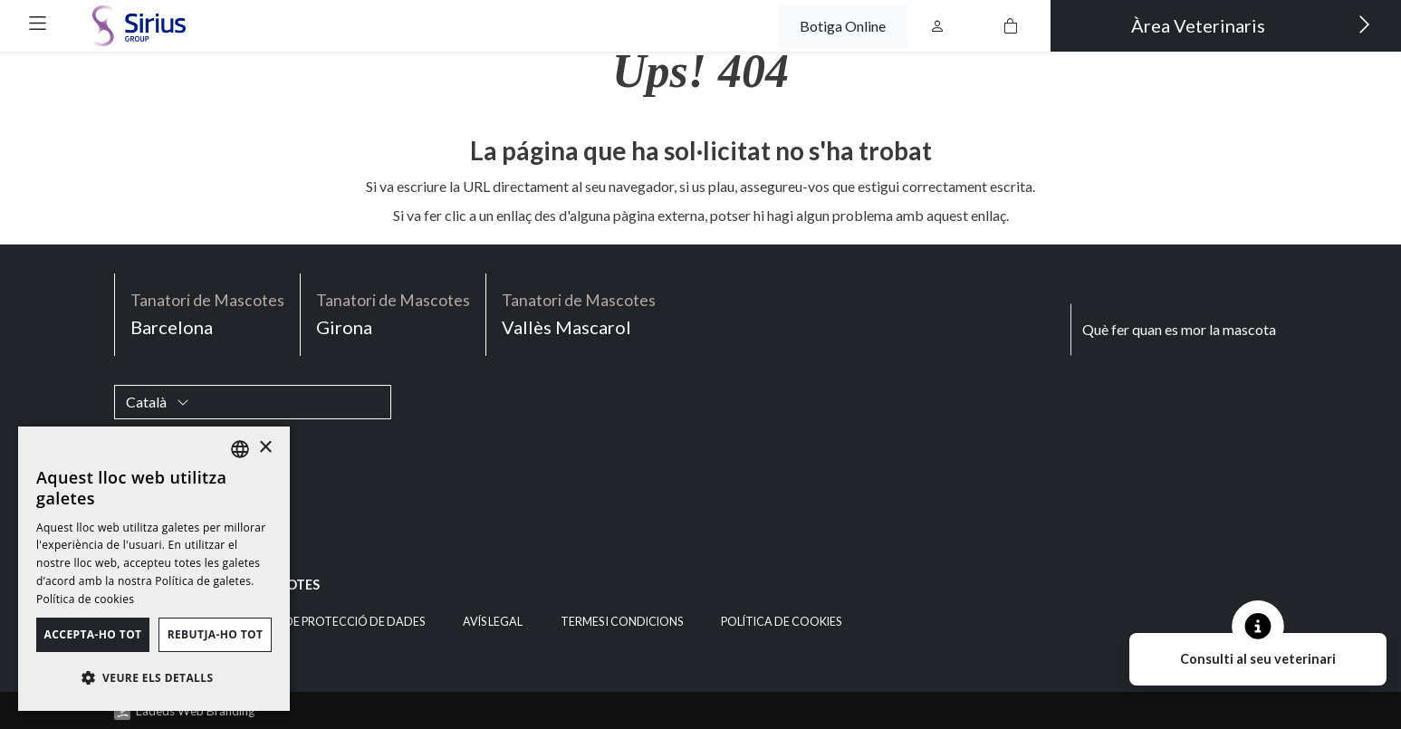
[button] (37, 23)
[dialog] (154, 569)
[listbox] (240, 449)
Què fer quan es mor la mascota (1179, 329)
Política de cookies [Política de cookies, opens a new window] (85, 599)
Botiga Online (843, 25)
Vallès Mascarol (579, 313)
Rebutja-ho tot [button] (216, 634)
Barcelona (207, 313)
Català (157, 401)
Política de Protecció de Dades (328, 621)
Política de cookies (781, 621)
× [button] (265, 448)
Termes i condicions (622, 621)
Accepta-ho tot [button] (93, 634)
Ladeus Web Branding (195, 711)
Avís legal (493, 621)
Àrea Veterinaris (1251, 24)
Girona (393, 313)
